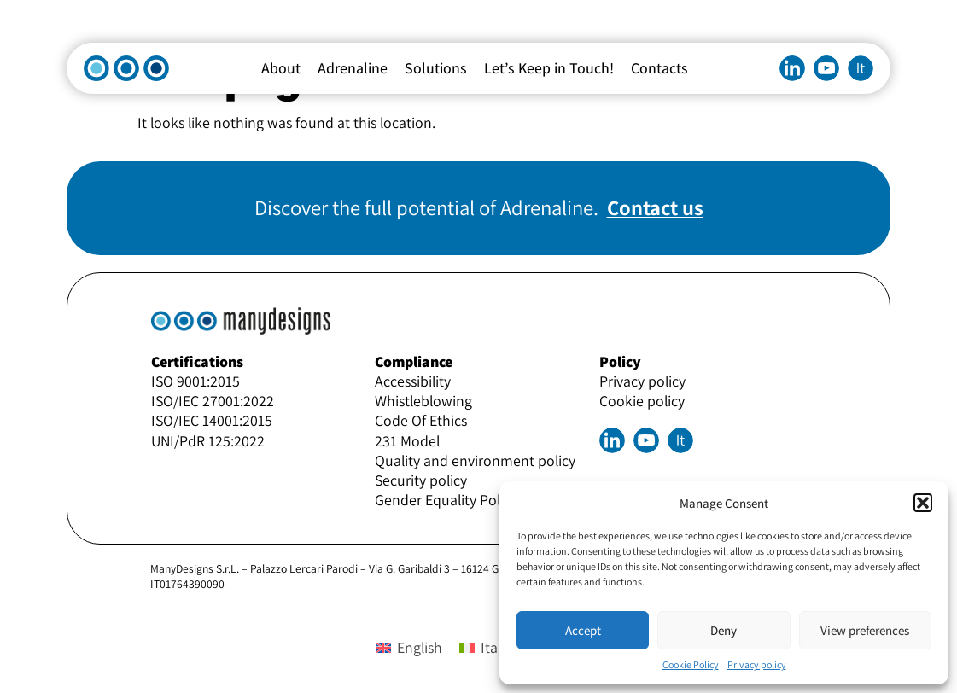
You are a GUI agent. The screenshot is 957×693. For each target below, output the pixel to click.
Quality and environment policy (475, 460)
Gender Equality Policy (446, 500)
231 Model (407, 441)
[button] (922, 502)
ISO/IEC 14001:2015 (211, 420)
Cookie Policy (690, 664)
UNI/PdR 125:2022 (208, 441)
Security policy (421, 480)
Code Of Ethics (421, 420)
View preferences (864, 630)
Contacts (659, 68)
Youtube (826, 68)
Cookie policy (642, 401)
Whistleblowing (423, 401)
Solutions (436, 68)
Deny (723, 630)
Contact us (655, 207)
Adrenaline (353, 68)
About (281, 68)
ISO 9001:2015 (195, 381)
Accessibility (413, 381)
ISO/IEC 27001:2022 (212, 401)
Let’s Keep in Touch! (549, 68)
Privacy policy (756, 664)
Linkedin (792, 68)
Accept (583, 630)
